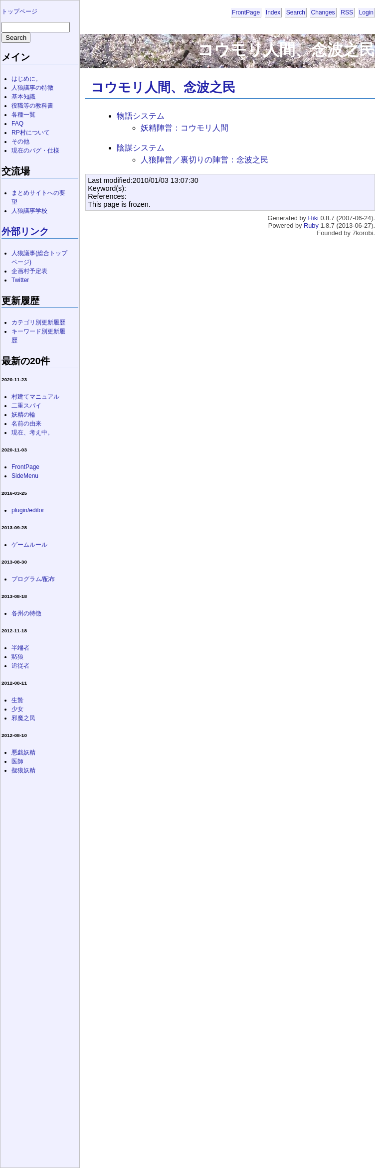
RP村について (30, 132)
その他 (20, 141)
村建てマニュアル (35, 396)
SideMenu (24, 475)
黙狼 (17, 656)
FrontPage (246, 12)
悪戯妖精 (23, 752)
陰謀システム (141, 148)
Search (295, 12)
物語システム (141, 116)
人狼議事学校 (29, 210)
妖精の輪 (23, 414)
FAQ (17, 123)
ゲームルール (29, 544)
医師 (17, 761)
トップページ (19, 11)
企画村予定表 (29, 271)
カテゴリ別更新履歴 (38, 322)
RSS (347, 12)
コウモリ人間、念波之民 (163, 87)
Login (366, 12)
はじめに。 (26, 78)
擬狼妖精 (23, 770)
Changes (323, 12)
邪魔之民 (23, 718)
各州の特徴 (26, 613)
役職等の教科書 (32, 105)
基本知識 (23, 96)
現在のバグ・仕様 (35, 150)
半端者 (20, 647)
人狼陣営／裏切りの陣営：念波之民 (204, 159)
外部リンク (25, 231)
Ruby (311, 225)
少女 (17, 709)
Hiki (313, 218)
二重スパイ (26, 405)
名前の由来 (26, 423)
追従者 (20, 665)
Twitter (20, 280)
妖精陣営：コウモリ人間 (184, 128)
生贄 (17, 700)
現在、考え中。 (32, 432)
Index (273, 12)
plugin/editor (27, 510)
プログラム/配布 (33, 579)
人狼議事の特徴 (32, 87)
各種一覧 (23, 114)
